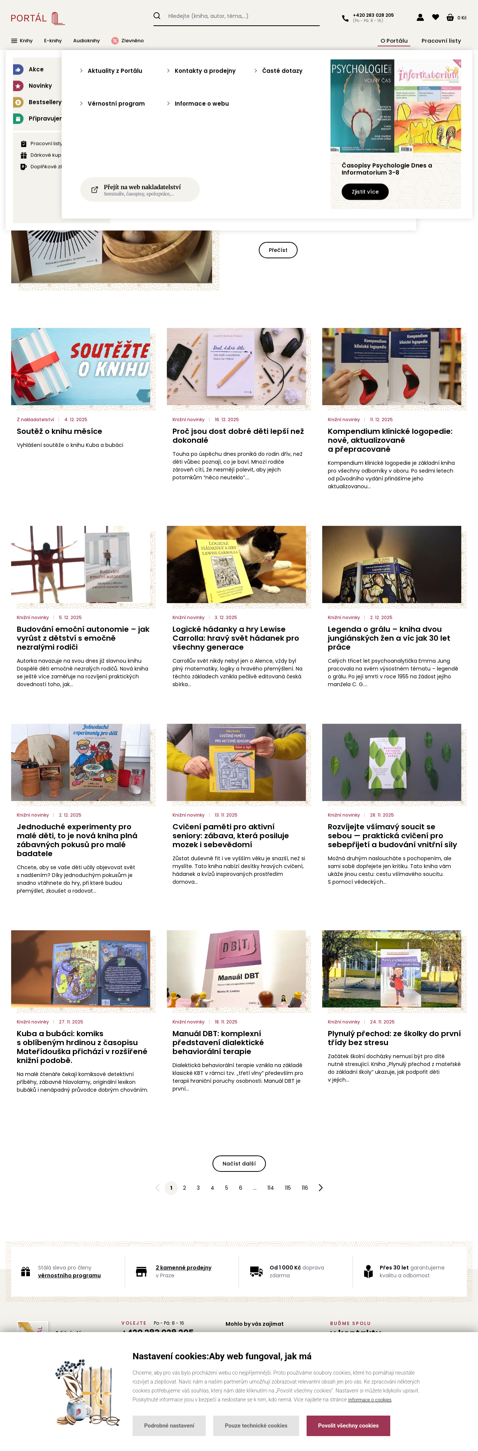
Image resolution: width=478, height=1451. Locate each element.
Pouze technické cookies (256, 1425)
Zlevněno (127, 40)
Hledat (156, 14)
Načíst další (239, 1163)
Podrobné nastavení (169, 1425)
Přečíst (278, 250)
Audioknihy (86, 40)
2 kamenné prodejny (183, 1267)
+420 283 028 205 (372, 15)
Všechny (131, 116)
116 (305, 1188)
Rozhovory (251, 116)
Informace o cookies (371, 1400)
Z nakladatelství (329, 116)
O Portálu (404, 40)
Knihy (22, 40)
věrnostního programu (69, 1275)
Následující (320, 1188)
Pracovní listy (444, 40)
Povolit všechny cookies (348, 1425)
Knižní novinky (204, 116)
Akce (164, 116)
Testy (287, 116)
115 (288, 1188)
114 (270, 1188)
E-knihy (53, 40)
